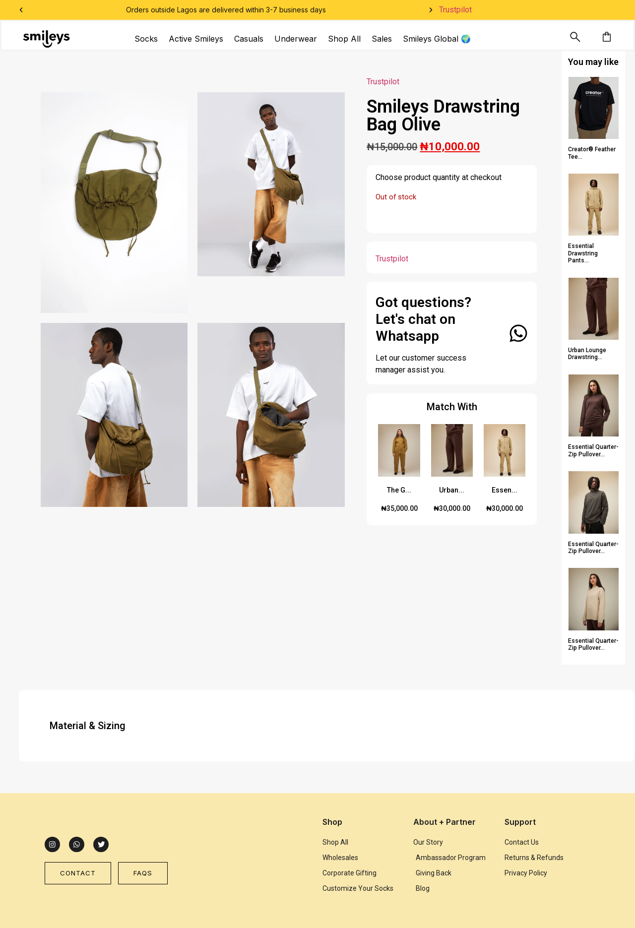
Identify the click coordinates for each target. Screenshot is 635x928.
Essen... (504, 490)
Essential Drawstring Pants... (583, 253)
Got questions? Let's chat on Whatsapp (423, 319)
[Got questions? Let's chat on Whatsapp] (517, 333)
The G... (399, 490)
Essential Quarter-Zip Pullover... (593, 450)
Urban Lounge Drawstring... (587, 354)
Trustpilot (455, 9)
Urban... (451, 490)
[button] (21, 10)
